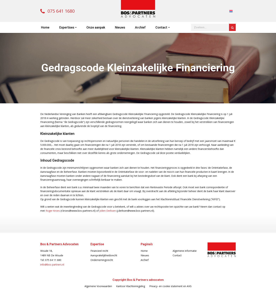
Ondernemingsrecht (101, 260)
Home (45, 27)
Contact (161, 27)
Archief (140, 27)
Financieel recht (99, 250)
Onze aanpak (95, 27)
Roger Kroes (53, 210)
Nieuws (120, 27)
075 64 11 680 (53, 260)
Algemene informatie (185, 250)
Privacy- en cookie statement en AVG (170, 286)
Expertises (66, 27)
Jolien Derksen (107, 210)
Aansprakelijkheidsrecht (103, 255)
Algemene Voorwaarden (98, 286)
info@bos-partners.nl (52, 264)
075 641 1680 (57, 11)
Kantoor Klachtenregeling (130, 286)
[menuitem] (231, 11)
